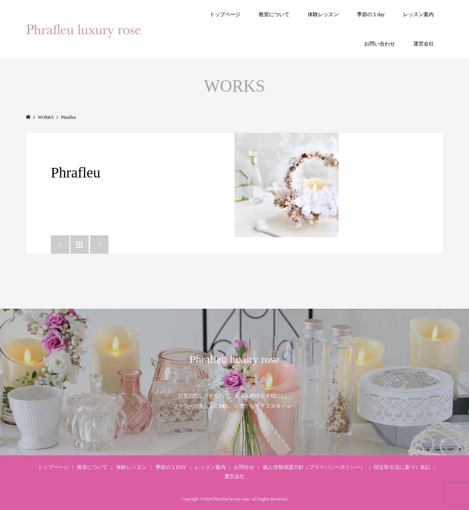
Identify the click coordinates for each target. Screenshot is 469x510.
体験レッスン (323, 14)
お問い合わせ (379, 44)
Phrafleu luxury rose (235, 359)
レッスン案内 (418, 14)
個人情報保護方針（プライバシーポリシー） (314, 467)
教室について (274, 14)
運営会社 (423, 44)
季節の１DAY (171, 467)
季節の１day (371, 14)
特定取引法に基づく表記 (402, 467)
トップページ (225, 14)
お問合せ (244, 467)
